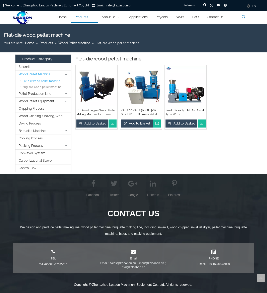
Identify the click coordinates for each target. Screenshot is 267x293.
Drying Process (30, 123)
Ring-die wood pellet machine (41, 87)
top (261, 278)
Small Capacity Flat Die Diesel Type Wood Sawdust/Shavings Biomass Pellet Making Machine (184, 112)
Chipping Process (31, 108)
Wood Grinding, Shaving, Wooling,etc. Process (45, 116)
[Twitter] (211, 5)
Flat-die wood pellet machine (41, 81)
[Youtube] (218, 5)
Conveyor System (32, 153)
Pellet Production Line (35, 94)
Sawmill (24, 67)
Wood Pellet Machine (34, 74)
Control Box (27, 168)
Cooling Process (31, 138)
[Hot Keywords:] (244, 17)
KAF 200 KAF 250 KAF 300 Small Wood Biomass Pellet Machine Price (139, 112)
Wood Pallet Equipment (36, 101)
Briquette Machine (32, 131)
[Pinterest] (225, 5)
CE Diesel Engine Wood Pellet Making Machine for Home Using (96, 112)
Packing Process (31, 146)
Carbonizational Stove (35, 160)
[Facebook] (204, 5)
